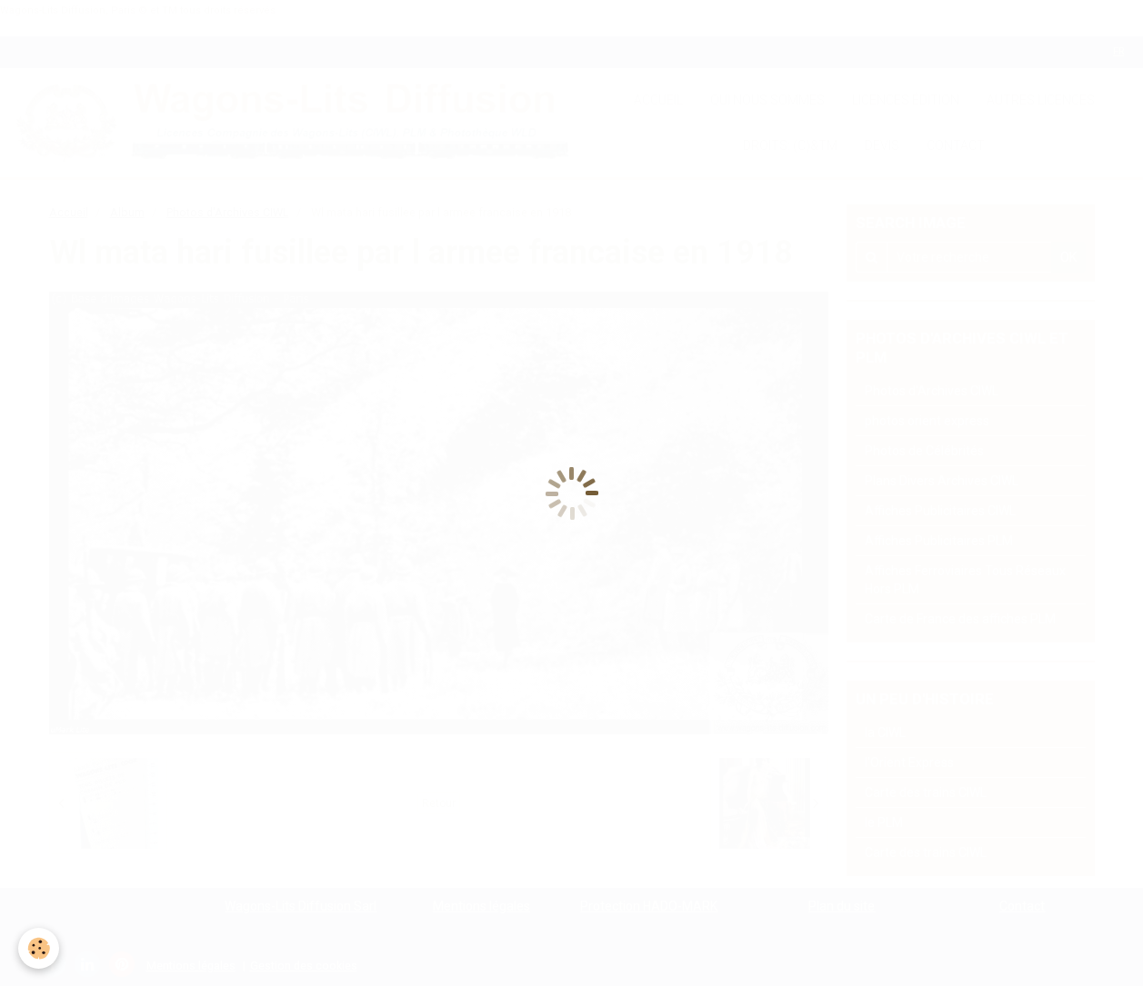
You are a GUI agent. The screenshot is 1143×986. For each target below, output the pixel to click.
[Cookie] (38, 948)
